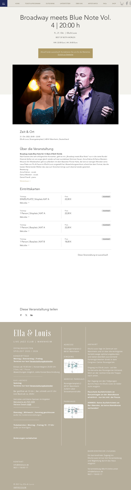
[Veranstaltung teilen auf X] (26, 315)
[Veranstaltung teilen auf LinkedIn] (32, 315)
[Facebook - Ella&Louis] (127, 3)
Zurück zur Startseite (65, 55)
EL (3, 3)
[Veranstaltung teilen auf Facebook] (21, 315)
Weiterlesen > (25, 181)
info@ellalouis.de (21, 465)
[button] (122, 3)
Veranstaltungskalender (41, 361)
